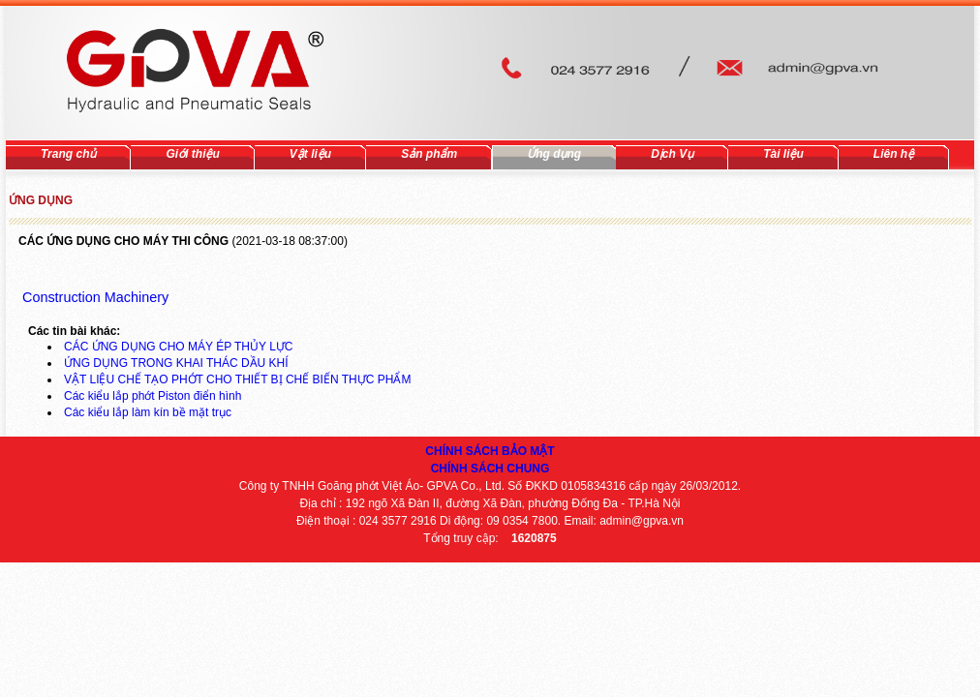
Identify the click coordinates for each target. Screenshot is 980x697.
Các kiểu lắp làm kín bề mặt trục (147, 412)
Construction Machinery (93, 297)
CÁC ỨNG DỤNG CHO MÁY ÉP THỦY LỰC (178, 346)
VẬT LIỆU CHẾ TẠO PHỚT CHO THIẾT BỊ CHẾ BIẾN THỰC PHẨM (237, 379)
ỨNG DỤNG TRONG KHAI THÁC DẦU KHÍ (176, 363)
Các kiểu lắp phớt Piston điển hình (152, 396)
